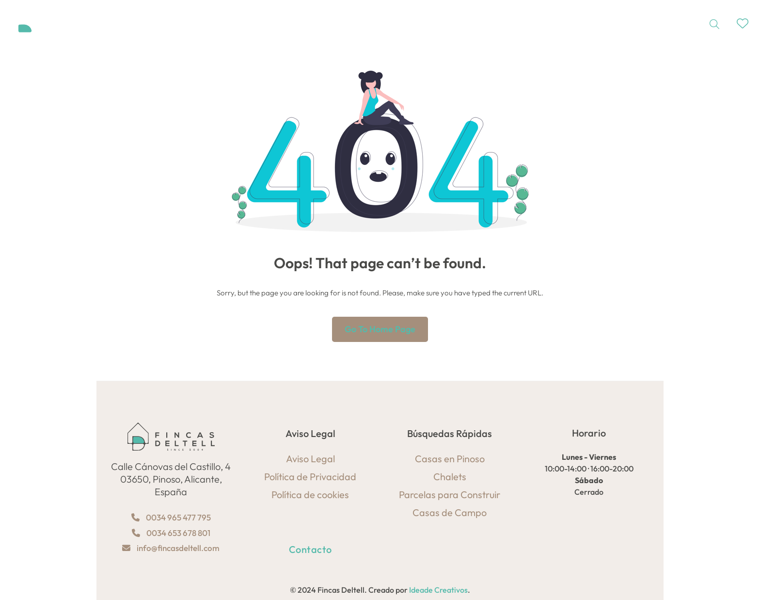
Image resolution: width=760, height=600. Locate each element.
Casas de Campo (449, 512)
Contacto (310, 549)
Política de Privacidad (310, 476)
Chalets (449, 476)
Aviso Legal (310, 459)
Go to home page (380, 329)
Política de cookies (310, 494)
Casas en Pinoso (450, 459)
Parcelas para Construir (449, 494)
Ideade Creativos (438, 590)
